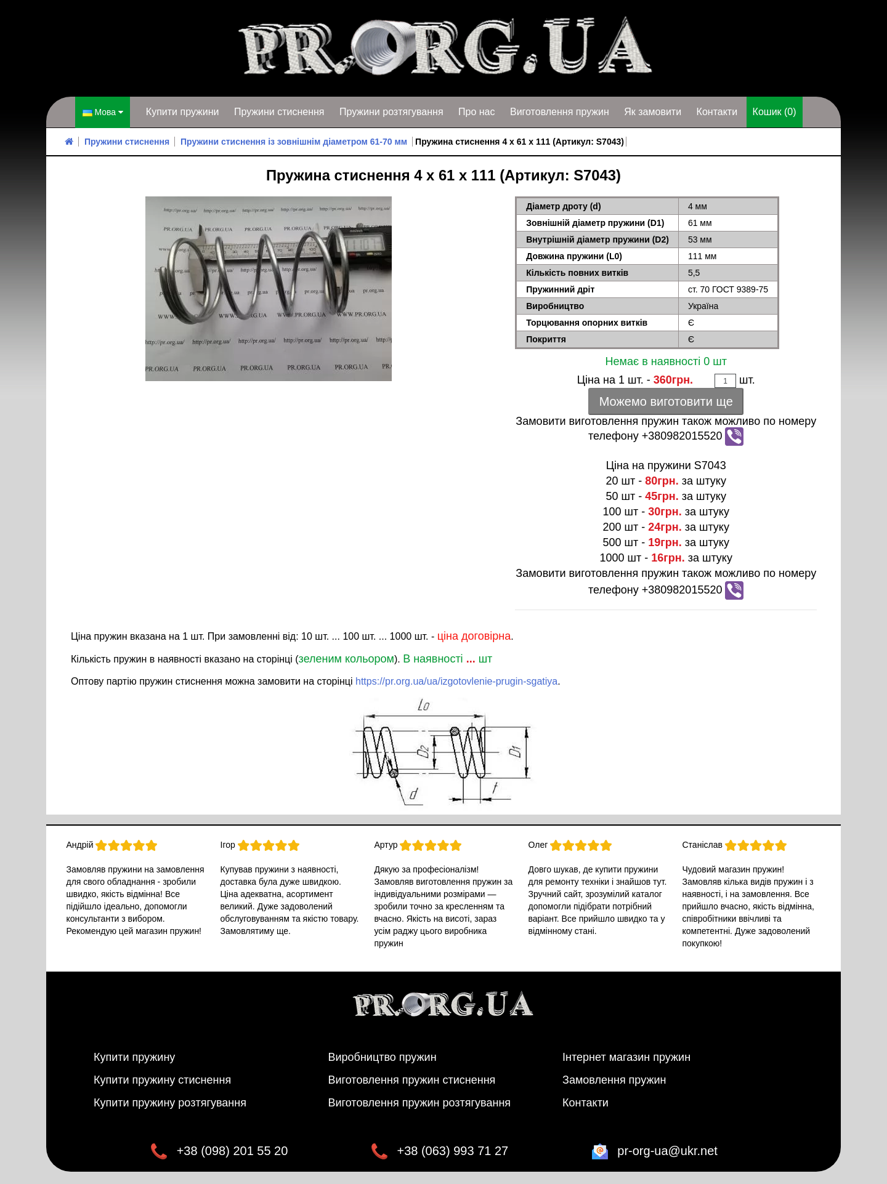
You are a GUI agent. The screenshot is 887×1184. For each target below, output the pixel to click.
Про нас (476, 112)
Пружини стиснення (279, 112)
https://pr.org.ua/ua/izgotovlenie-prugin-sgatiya (456, 681)
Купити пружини (182, 112)
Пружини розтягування (391, 112)
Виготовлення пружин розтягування (419, 1103)
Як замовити (652, 112)
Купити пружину (134, 1057)
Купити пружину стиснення (162, 1080)
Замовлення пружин (614, 1080)
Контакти (717, 112)
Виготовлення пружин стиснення (412, 1080)
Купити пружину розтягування (170, 1103)
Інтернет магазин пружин (626, 1057)
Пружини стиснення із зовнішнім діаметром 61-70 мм (293, 142)
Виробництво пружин (382, 1057)
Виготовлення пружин (559, 112)
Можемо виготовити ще (666, 401)
